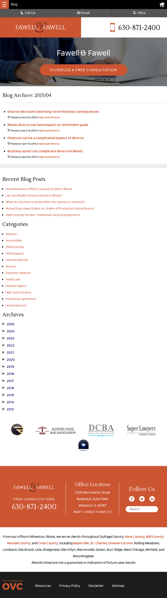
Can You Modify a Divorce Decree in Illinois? (34, 195)
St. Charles (98, 543)
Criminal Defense (17, 260)
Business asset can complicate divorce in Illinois (45, 151)
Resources (43, 585)
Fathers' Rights (16, 286)
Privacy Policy (69, 585)
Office (139, 13)
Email (83, 13)
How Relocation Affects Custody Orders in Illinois (39, 189)
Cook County (48, 543)
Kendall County (19, 543)
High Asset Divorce (49, 117)
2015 (8, 395)
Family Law (13, 279)
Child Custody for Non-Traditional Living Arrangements (43, 215)
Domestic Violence (18, 273)
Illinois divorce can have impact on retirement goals (47, 124)
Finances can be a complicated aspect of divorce (45, 138)
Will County (155, 536)
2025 (8, 324)
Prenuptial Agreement (21, 299)
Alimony (11, 234)
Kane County (135, 536)
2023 (8, 338)
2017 (8, 381)
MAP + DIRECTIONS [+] (92, 512)
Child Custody (15, 247)
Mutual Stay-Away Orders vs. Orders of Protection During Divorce (50, 208)
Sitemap (118, 585)
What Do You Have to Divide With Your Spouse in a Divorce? (45, 202)
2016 (8, 388)
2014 (8, 402)
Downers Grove (120, 543)
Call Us (27, 13)
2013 (8, 409)
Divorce (11, 266)
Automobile (14, 240)
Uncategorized (16, 305)
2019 (8, 367)
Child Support (15, 253)
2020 (8, 360)
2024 (8, 331)
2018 (8, 374)
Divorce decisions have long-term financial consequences (53, 111)
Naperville (81, 543)
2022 (8, 345)
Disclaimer (96, 585)
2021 (8, 352)
